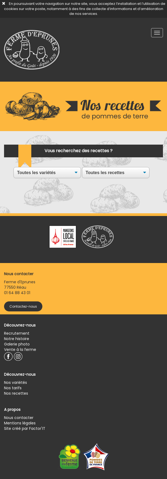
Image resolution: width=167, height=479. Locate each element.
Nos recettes (16, 393)
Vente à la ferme (20, 349)
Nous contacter (18, 417)
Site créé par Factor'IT (24, 428)
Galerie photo (17, 344)
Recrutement (16, 333)
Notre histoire (16, 338)
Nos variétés (15, 382)
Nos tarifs (13, 388)
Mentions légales (20, 423)
